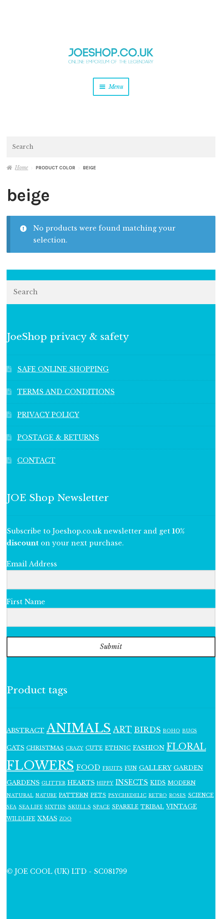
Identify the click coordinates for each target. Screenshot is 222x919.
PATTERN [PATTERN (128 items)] (73, 795)
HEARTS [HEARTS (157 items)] (81, 782)
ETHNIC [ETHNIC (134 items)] (118, 747)
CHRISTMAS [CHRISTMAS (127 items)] (45, 747)
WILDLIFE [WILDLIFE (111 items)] (21, 818)
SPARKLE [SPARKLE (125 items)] (125, 807)
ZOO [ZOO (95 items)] (65, 819)
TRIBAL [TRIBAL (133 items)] (152, 806)
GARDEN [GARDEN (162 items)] (188, 767)
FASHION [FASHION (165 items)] (148, 747)
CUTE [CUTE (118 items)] (94, 748)
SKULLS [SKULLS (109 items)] (79, 807)
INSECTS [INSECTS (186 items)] (132, 782)
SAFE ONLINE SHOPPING (63, 369)
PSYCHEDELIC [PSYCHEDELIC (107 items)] (127, 795)
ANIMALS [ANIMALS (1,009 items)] (78, 728)
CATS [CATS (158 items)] (15, 747)
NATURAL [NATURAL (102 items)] (20, 795)
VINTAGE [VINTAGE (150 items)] (181, 806)
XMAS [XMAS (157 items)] (47, 818)
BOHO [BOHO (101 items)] (171, 731)
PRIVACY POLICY (48, 415)
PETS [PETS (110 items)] (98, 795)
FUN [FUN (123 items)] (131, 768)
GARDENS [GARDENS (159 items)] (23, 782)
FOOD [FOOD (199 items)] (88, 767)
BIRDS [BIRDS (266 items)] (147, 729)
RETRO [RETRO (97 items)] (157, 795)
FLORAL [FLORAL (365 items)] (186, 746)
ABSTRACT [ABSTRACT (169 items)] (25, 730)
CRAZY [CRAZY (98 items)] (74, 748)
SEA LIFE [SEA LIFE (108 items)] (30, 807)
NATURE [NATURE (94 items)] (46, 795)
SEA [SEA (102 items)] (11, 807)
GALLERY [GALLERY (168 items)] (155, 767)
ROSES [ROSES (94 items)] (177, 795)
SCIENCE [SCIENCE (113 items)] (201, 795)
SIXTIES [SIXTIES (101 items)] (55, 807)
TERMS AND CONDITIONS (66, 392)
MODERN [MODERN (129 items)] (182, 782)
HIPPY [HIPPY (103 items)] (105, 783)
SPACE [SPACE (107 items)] (101, 807)
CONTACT (36, 460)
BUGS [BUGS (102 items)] (189, 731)
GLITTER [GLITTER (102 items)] (53, 783)
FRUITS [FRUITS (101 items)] (112, 768)
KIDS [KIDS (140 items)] (158, 782)
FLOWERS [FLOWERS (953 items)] (40, 765)
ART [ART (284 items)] (122, 729)
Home (21, 167)
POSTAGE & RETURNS (58, 437)
